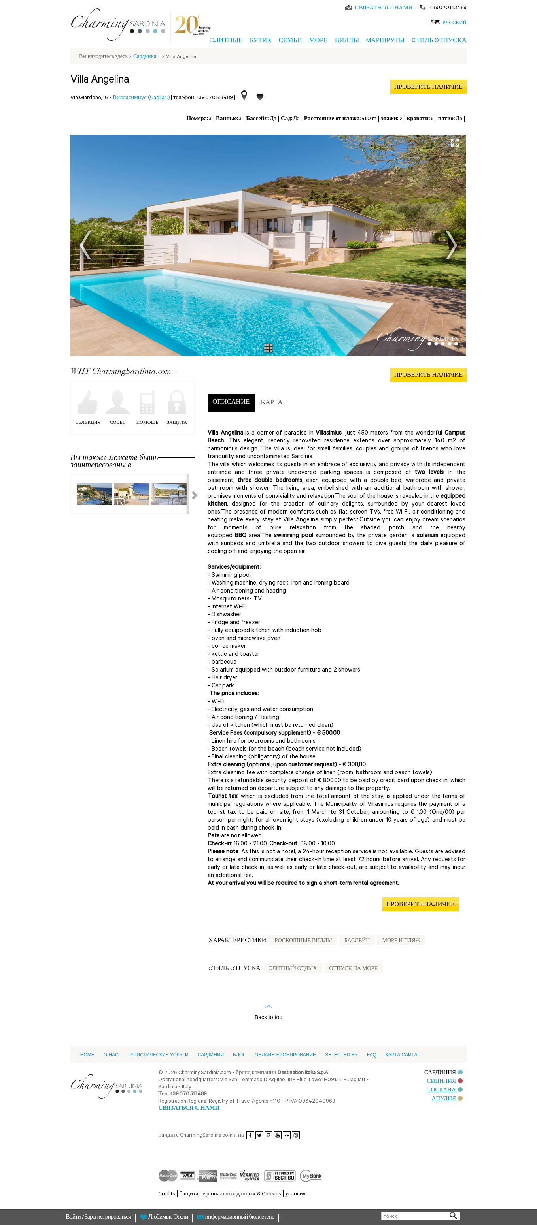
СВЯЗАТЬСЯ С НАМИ (384, 8)
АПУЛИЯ (447, 1099)
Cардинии (211, 1055)
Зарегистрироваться (108, 1218)
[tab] (231, 403)
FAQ (371, 1055)
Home (87, 1055)
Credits (166, 1194)
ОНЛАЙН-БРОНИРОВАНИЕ (285, 1055)
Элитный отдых (293, 969)
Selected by (341, 1055)
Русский (454, 23)
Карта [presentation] (272, 403)
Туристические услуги (158, 1055)
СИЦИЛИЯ (445, 1082)
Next (451, 245)
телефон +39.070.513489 (203, 98)
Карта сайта (402, 1055)
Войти (74, 1218)
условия (296, 1194)
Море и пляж (401, 941)
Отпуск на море (353, 969)
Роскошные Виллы (303, 941)
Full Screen (455, 143)
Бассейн (357, 941)
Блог (239, 1055)
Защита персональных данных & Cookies (230, 1194)
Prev (85, 245)
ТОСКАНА (445, 1090)
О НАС (111, 1055)
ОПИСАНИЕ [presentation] (231, 402)
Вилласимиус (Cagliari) (141, 98)
